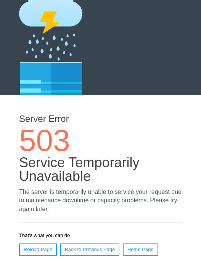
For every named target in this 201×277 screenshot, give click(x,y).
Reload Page (38, 249)
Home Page (140, 249)
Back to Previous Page (90, 249)
